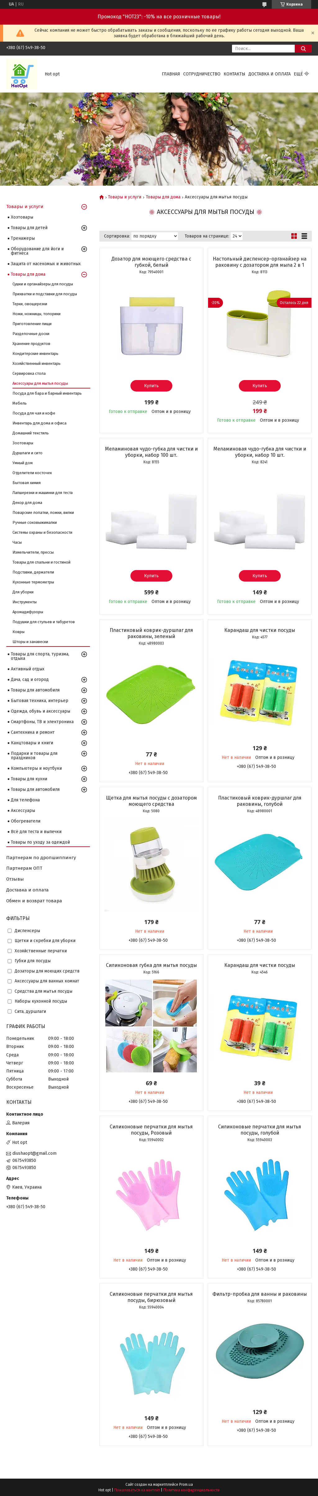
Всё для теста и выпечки (36, 831)
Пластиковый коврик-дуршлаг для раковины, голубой (260, 801)
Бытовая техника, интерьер (39, 700)
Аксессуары (23, 810)
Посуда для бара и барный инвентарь (47, 393)
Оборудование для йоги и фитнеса (37, 251)
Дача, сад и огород (30, 679)
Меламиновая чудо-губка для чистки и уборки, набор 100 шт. (151, 452)
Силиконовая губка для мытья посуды (151, 965)
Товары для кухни (29, 779)
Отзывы (15, 879)
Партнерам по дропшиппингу (41, 857)
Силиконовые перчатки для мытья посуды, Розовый (151, 1130)
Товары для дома (163, 197)
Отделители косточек (32, 472)
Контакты (234, 74)
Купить (151, 385)
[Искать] (303, 48)
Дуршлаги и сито (27, 453)
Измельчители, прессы (33, 552)
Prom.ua (186, 1484)
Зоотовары (22, 443)
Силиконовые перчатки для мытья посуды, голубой (259, 1130)
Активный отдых (27, 669)
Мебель (19, 403)
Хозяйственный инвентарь (36, 363)
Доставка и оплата (269, 74)
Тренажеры (23, 238)
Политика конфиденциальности (191, 1490)
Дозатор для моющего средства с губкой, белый (151, 262)
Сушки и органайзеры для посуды (42, 284)
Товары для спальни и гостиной (41, 562)
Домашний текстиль (30, 433)
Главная (171, 74)
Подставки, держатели (33, 572)
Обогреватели (25, 821)
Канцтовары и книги (32, 743)
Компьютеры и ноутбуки (36, 768)
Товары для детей (29, 227)
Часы (17, 542)
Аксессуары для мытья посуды (40, 383)
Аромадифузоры (27, 612)
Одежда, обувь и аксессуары (40, 711)
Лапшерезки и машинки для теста (42, 492)
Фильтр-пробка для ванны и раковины (259, 1294)
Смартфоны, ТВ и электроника (42, 721)
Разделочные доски (30, 333)
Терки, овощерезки (29, 303)
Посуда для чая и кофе (33, 413)
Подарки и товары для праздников (34, 755)
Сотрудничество (201, 74)
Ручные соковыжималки (34, 522)
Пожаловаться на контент (137, 1490)
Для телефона (25, 800)
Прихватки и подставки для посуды (44, 294)
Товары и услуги (124, 197)
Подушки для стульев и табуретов (43, 621)
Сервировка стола (29, 373)
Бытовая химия (26, 482)
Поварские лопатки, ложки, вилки (43, 512)
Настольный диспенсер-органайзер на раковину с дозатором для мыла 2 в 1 (260, 262)
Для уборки (23, 592)
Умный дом (22, 462)
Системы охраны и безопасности (42, 532)
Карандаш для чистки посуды (259, 630)
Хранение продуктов (31, 343)
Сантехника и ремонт (33, 732)
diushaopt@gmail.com (34, 1153)
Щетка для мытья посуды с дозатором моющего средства (151, 801)
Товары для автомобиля (35, 690)
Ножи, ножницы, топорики (36, 313)
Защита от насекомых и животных (46, 263)
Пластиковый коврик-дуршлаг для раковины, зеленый (151, 633)
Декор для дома (27, 502)
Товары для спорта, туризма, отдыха (40, 656)
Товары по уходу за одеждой (40, 842)
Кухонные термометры (33, 582)
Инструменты (24, 602)
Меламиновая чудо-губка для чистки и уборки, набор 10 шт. (259, 452)
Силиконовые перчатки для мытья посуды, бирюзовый (151, 1297)
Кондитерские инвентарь (35, 353)
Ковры (18, 631)
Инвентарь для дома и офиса (39, 423)
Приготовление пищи (32, 323)
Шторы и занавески (30, 641)
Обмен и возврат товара (34, 901)
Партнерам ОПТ (24, 868)
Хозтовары (22, 217)
